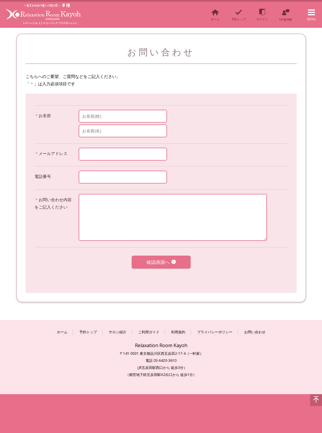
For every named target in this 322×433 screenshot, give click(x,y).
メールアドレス (53, 153)
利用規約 (178, 330)
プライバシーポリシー (214, 330)
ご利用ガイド (148, 330)
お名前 (45, 115)
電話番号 (42, 176)
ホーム (62, 330)
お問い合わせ (254, 330)
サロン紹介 (117, 330)
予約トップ (88, 330)
